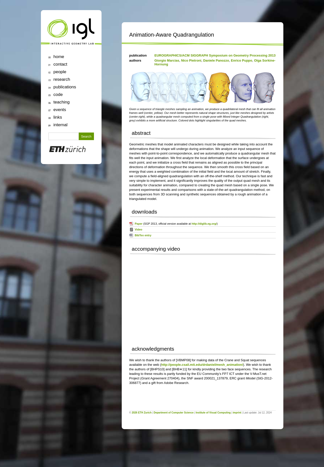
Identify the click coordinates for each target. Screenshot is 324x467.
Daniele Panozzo (216, 60)
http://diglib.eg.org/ (204, 223)
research (62, 79)
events (60, 109)
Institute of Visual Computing (213, 412)
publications (65, 87)
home (59, 56)
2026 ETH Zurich (142, 412)
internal (61, 124)
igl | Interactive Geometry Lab (71, 31)
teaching (62, 102)
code (58, 94)
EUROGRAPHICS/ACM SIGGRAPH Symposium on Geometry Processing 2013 (215, 55)
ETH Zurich (71, 150)
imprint (237, 412)
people (60, 71)
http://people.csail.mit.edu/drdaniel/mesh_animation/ (202, 365)
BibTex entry (143, 235)
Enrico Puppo (241, 60)
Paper (139, 223)
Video (138, 229)
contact (60, 64)
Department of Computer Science (173, 412)
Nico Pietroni (191, 60)
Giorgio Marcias (167, 60)
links (58, 117)
